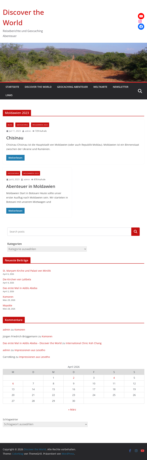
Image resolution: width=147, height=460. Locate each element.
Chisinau (14, 138)
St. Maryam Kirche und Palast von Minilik (27, 270)
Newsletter (120, 86)
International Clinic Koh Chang (84, 343)
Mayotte (7, 305)
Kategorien (135, 232)
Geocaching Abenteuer (72, 86)
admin (28, 130)
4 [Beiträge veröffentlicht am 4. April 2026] (114, 377)
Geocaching (22, 125)
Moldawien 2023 (40, 125)
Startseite (12, 86)
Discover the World (38, 86)
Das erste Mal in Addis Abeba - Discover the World (32, 343)
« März (72, 409)
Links (9, 95)
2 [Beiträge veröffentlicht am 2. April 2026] (73, 377)
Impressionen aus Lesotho (29, 350)
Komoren (8, 296)
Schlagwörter (10, 419)
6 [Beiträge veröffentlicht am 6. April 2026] (13, 383)
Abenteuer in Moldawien (30, 186)
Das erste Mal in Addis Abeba (20, 288)
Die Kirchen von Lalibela (17, 279)
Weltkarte (100, 86)
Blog (10, 125)
